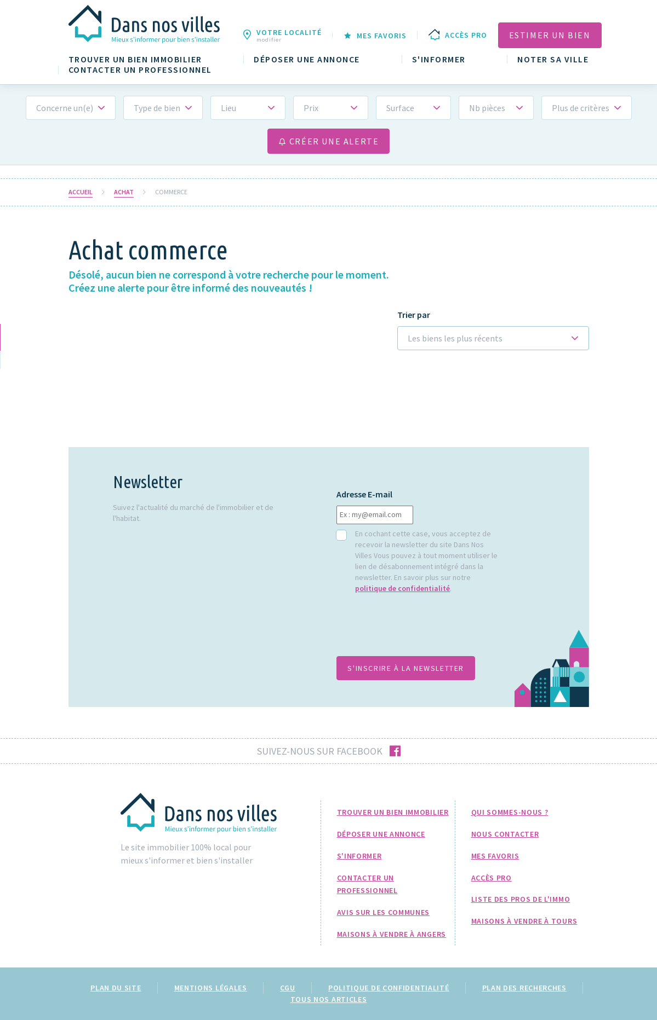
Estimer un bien (550, 35)
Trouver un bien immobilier (135, 59)
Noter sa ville (553, 59)
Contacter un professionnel (140, 70)
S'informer (439, 59)
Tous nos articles (328, 999)
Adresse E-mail (364, 494)
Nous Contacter (505, 834)
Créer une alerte (328, 141)
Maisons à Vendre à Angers (392, 934)
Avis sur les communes (383, 912)
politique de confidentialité (402, 588)
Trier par (413, 315)
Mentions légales (210, 988)
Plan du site (115, 988)
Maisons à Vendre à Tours (524, 921)
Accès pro (491, 878)
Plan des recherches (524, 988)
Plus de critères (580, 107)
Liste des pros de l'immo (520, 899)
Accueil (80, 192)
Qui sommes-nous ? (510, 812)
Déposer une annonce (307, 59)
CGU (287, 988)
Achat (124, 192)
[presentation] (419, 630)
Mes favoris (495, 856)
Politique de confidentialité (388, 988)
